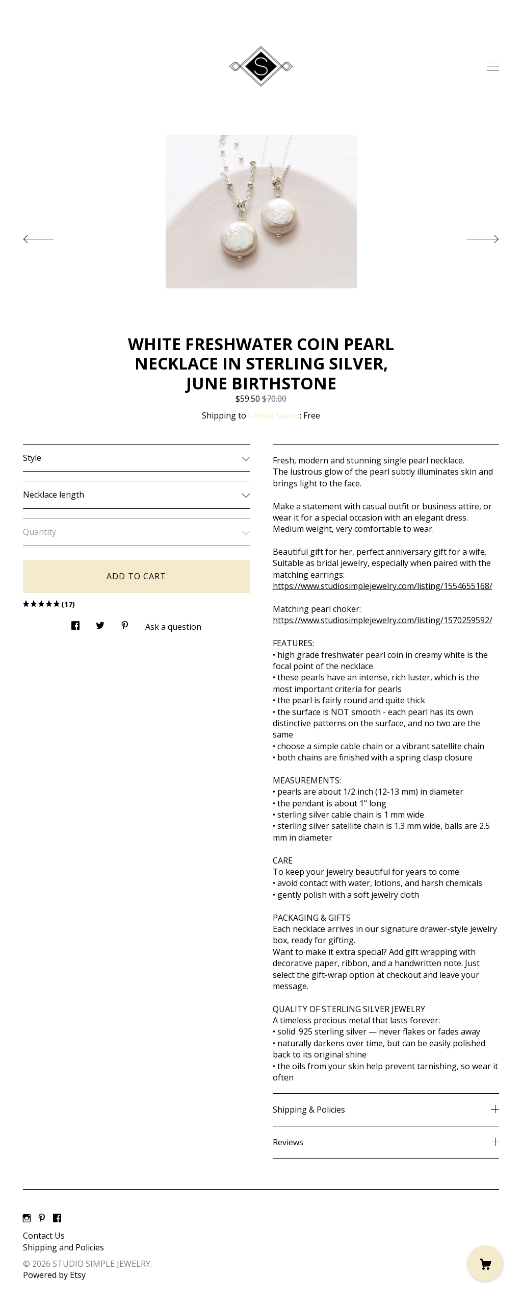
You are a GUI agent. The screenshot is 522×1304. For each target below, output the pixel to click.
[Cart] (485, 1263)
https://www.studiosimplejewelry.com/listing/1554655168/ (382, 586)
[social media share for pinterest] (125, 623)
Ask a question (173, 626)
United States (274, 415)
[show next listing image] (473, 236)
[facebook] (57, 1218)
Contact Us (44, 1235)
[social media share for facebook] (75, 623)
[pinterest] (42, 1218)
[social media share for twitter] (100, 623)
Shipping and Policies (63, 1247)
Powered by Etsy (54, 1275)
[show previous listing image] (48, 236)
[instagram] (27, 1218)
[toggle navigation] (493, 66)
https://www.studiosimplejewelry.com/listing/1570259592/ (382, 620)
